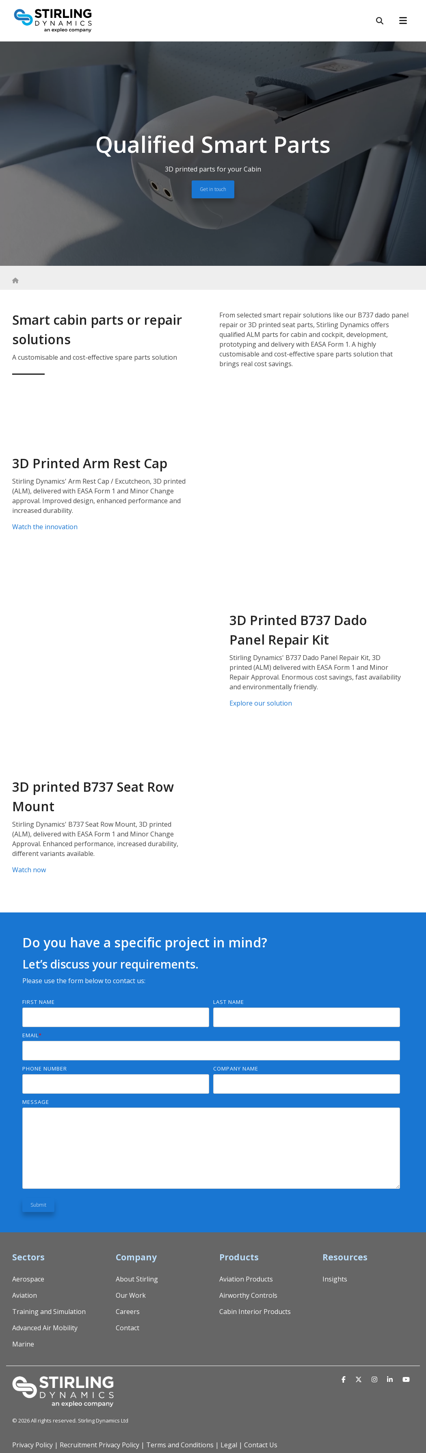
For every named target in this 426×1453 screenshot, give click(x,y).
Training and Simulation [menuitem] (49, 1311)
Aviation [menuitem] (24, 1295)
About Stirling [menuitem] (137, 1279)
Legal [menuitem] (229, 1444)
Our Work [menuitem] (131, 1295)
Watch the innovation (45, 526)
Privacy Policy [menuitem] (32, 1444)
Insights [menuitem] (334, 1279)
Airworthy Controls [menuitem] (248, 1295)
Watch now (29, 869)
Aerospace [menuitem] (28, 1279)
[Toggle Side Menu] (406, 20)
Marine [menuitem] (23, 1344)
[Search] (380, 21)
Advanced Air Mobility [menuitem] (45, 1327)
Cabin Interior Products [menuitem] (255, 1311)
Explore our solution (260, 703)
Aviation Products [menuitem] (246, 1279)
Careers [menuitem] (128, 1311)
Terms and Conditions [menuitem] (180, 1444)
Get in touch (213, 189)
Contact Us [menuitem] (260, 1444)
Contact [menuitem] (127, 1327)
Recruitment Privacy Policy (99, 1444)
